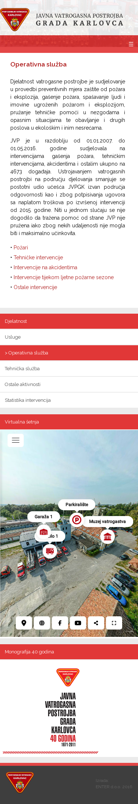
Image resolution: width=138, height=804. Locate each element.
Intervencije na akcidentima (45, 267)
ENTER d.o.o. (108, 786)
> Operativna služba (26, 353)
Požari (21, 247)
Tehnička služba (22, 368)
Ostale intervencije (35, 287)
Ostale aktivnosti (22, 384)
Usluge (13, 337)
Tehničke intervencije (38, 257)
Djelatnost (16, 321)
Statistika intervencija (28, 400)
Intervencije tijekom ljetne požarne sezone (64, 277)
